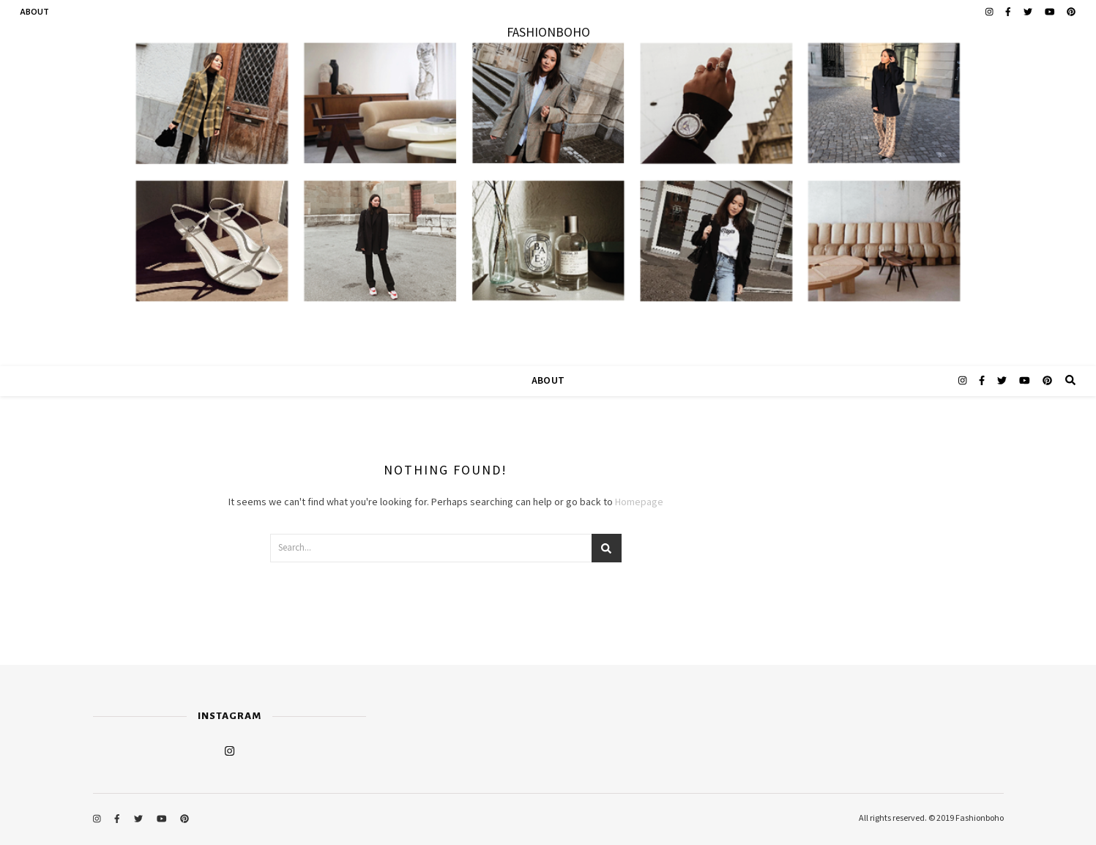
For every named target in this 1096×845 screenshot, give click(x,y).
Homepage (639, 502)
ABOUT (35, 12)
